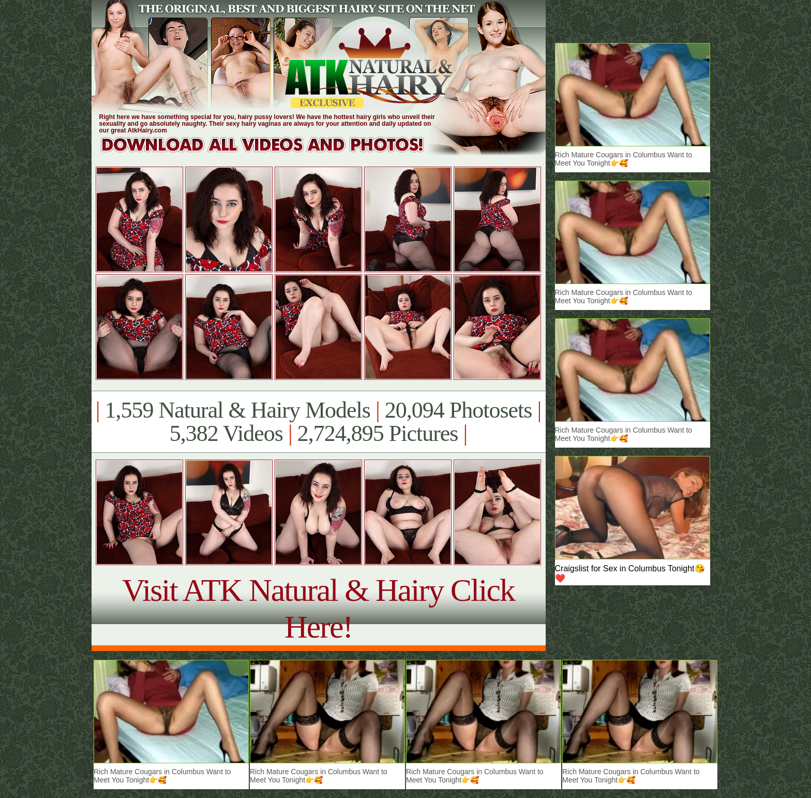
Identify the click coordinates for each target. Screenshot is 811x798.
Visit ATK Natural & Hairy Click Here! (318, 608)
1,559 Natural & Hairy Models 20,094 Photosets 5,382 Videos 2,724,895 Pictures (318, 421)
